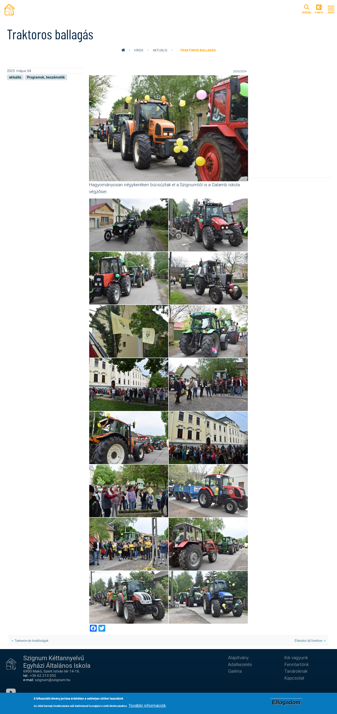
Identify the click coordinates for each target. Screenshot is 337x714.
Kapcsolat (294, 678)
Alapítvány (238, 657)
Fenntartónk (296, 664)
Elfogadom (286, 702)
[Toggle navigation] (331, 9)
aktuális (160, 50)
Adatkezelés (240, 664)
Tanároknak (296, 671)
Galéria (235, 671)
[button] (168, 128)
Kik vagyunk (296, 657)
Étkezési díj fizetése (308, 640)
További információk (147, 705)
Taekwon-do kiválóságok (31, 640)
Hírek (138, 50)
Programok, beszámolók (46, 77)
